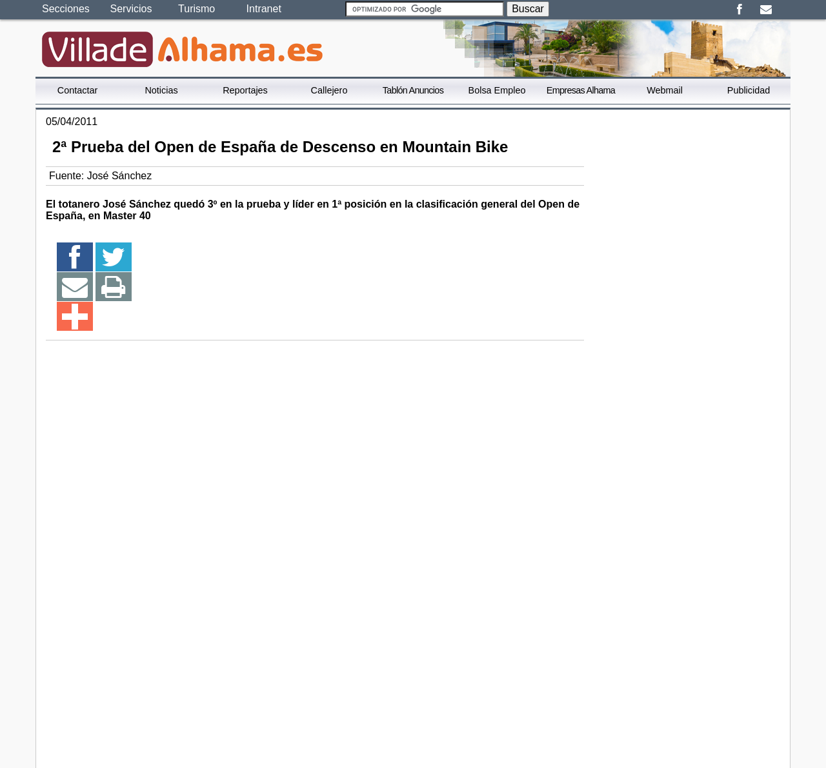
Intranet (264, 8)
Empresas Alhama (581, 90)
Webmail (665, 90)
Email (765, 9)
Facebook (739, 9)
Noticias (161, 90)
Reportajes (245, 90)
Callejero (329, 90)
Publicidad (748, 90)
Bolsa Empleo (497, 90)
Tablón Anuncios (413, 90)
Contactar (77, 90)
